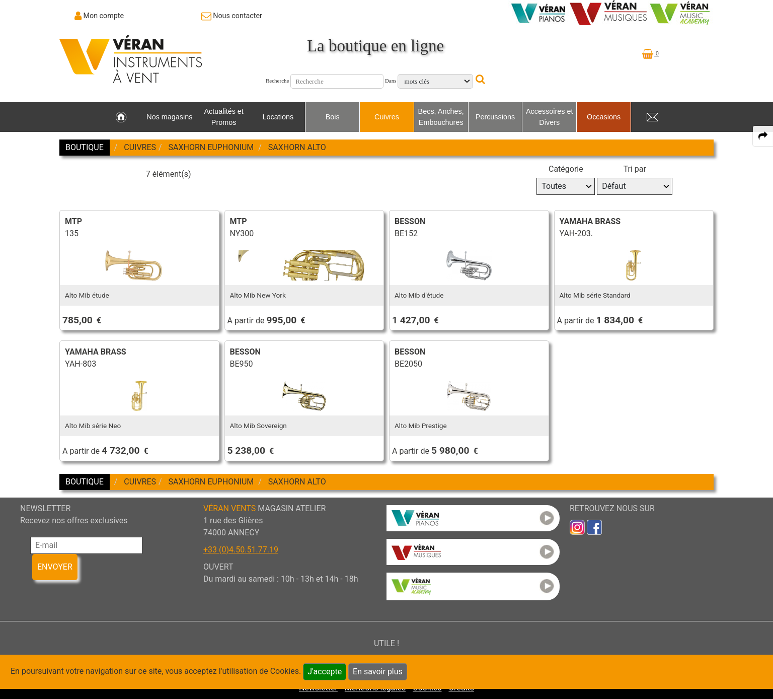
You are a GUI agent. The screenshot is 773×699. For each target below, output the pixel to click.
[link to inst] (577, 526)
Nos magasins (169, 117)
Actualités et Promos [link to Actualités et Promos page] (223, 116)
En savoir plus (378, 671)
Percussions (495, 117)
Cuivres (386, 117)
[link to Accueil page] (121, 117)
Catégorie (566, 169)
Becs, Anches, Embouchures (441, 116)
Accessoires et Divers (549, 116)
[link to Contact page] (231, 16)
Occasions (604, 117)
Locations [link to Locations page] (278, 117)
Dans (391, 81)
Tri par (635, 169)
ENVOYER (54, 567)
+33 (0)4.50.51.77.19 (240, 549)
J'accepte (324, 671)
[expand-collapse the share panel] (763, 136)
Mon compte (104, 16)
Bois (333, 117)
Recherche (277, 81)
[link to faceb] (594, 526)
